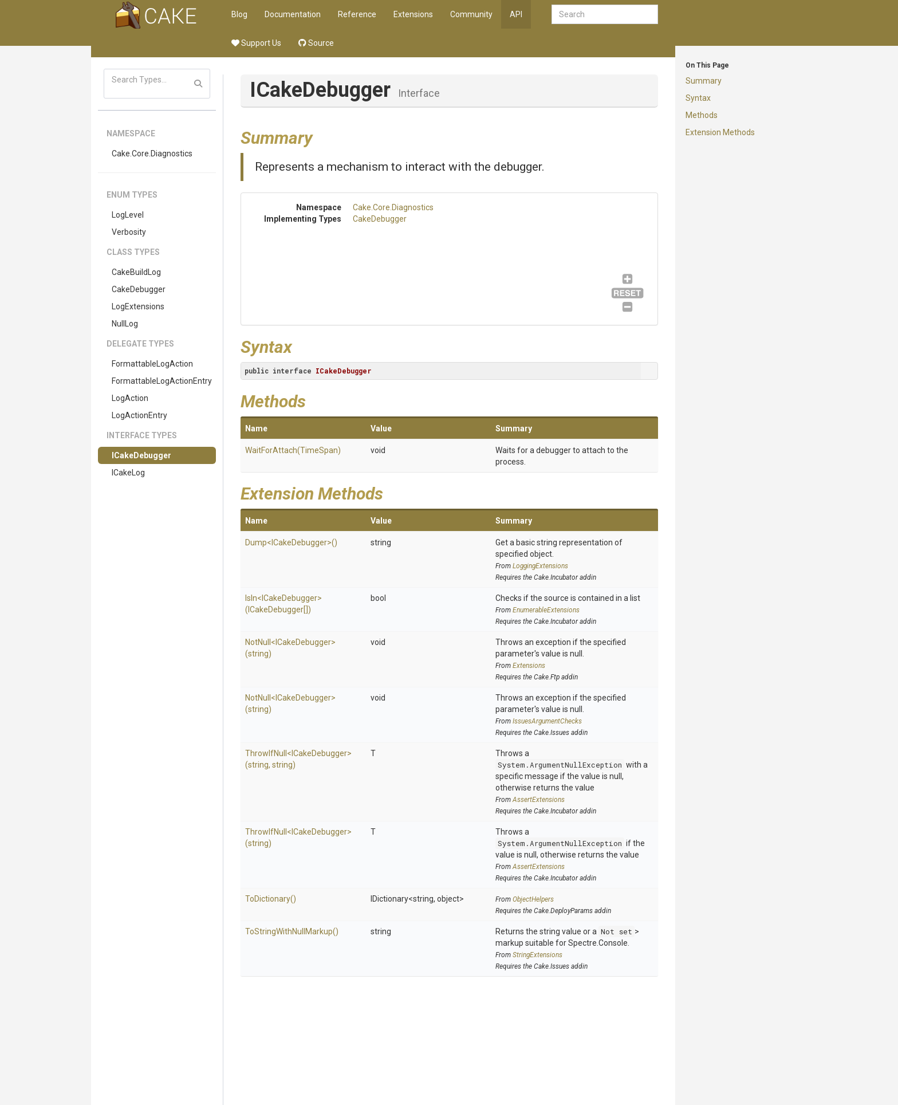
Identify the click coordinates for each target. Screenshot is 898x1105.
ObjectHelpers (533, 899)
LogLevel (128, 214)
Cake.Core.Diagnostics (152, 153)
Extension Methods (720, 132)
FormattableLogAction (152, 363)
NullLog (125, 323)
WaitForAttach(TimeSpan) (293, 450)
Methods (702, 115)
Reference (357, 14)
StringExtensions (537, 955)
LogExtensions (138, 306)
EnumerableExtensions (546, 610)
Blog (239, 14)
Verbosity (129, 232)
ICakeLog (128, 472)
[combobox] (605, 14)
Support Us (256, 43)
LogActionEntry (139, 415)
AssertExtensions (539, 800)
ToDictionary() (270, 898)
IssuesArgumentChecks (547, 721)
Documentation (293, 14)
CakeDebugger (139, 289)
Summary (704, 80)
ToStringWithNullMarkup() (291, 931)
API (516, 14)
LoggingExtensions (540, 566)
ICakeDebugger (141, 455)
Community (471, 14)
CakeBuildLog (136, 272)
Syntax (698, 98)
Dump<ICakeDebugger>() (291, 542)
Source (316, 43)
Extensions (413, 14)
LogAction (130, 398)
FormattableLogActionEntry (162, 381)
